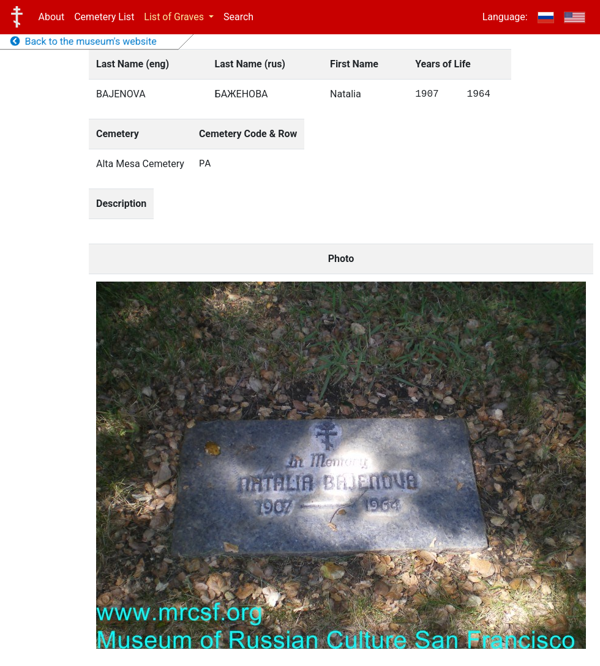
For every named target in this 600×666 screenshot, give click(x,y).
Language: (505, 17)
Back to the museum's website (83, 41)
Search (238, 17)
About (52, 17)
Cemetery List (104, 17)
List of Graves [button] (175, 17)
